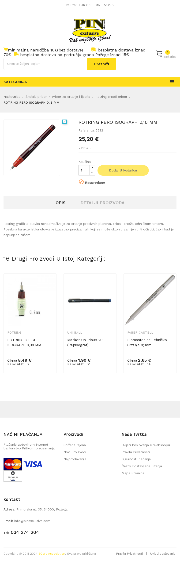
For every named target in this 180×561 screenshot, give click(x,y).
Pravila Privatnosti (129, 553)
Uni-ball (74, 332)
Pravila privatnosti (136, 452)
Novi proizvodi (75, 452)
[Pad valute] (84, 5)
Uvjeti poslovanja (162, 553)
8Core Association (51, 553)
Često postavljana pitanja (142, 466)
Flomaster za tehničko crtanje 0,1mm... (147, 342)
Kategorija (15, 82)
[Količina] (84, 170)
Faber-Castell (140, 332)
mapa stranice (133, 473)
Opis (60, 202)
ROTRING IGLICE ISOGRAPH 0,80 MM (24, 342)
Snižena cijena (75, 445)
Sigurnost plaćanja (136, 459)
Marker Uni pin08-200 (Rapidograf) (86, 342)
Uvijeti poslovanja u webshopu (146, 445)
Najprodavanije (75, 459)
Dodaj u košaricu (123, 170)
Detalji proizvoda (102, 202)
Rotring (14, 332)
